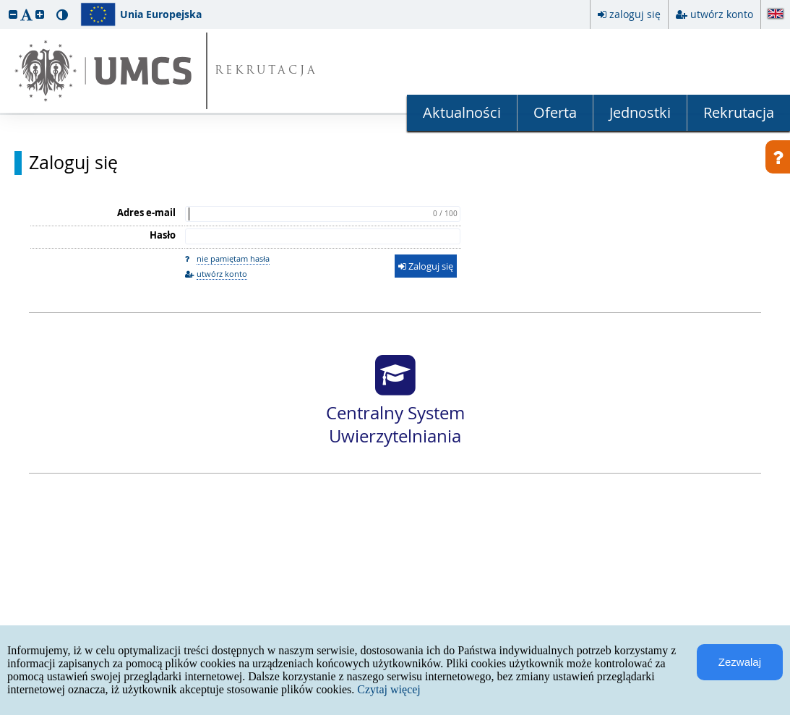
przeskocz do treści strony (3, 3)
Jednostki (640, 112)
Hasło (163, 234)
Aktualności (462, 112)
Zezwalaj (739, 662)
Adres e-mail (146, 212)
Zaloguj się (73, 162)
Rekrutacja (738, 112)
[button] (13, 14)
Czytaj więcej (389, 689)
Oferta (555, 112)
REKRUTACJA (266, 71)
